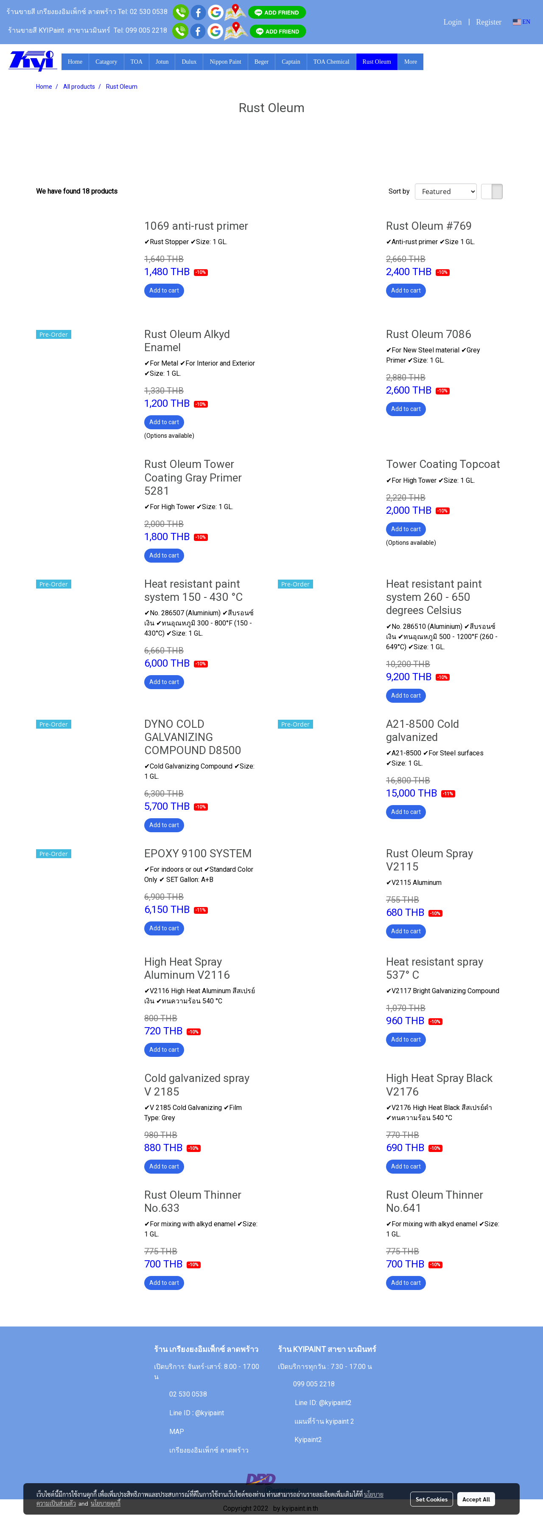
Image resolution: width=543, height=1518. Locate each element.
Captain (291, 62)
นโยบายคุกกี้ (105, 1503)
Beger (262, 62)
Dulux (189, 62)
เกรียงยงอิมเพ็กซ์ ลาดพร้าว (209, 1450)
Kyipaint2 (308, 1440)
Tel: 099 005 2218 (140, 30)
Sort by (402, 191)
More (410, 62)
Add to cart (164, 290)
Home (75, 62)
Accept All (476, 1499)
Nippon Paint (225, 62)
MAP (176, 1432)
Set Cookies (432, 1499)
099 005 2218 (314, 1384)
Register (488, 22)
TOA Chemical (331, 62)
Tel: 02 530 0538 (143, 12)
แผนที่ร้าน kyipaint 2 (324, 1421)
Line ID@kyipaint (196, 1413)
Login (452, 22)
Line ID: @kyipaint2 (322, 1403)
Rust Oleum (377, 62)
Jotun (162, 62)
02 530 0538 (188, 1394)
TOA (137, 62)
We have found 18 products (77, 191)
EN (521, 22)
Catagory (106, 62)
